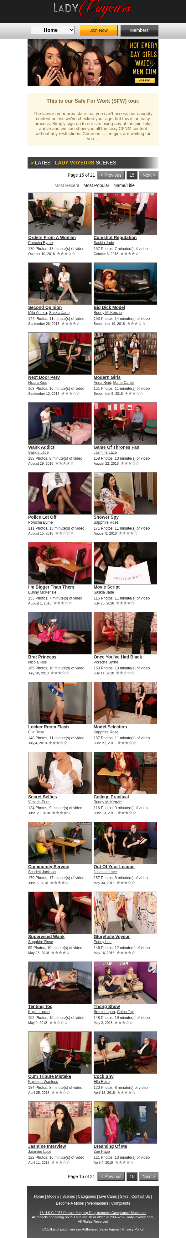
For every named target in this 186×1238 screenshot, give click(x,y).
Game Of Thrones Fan (116, 447)
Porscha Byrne (40, 243)
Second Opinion (45, 307)
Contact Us (141, 1196)
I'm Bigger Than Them (51, 587)
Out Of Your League (114, 866)
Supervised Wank (46, 936)
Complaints (120, 1203)
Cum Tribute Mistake (49, 1076)
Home (39, 1196)
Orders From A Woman (52, 237)
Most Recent (66, 185)
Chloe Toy (125, 1012)
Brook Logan (104, 1012)
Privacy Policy (132, 1229)
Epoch (64, 1229)
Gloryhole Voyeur (112, 936)
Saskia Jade (104, 243)
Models (53, 1196)
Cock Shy (104, 1076)
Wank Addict (41, 447)
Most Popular (96, 185)
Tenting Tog (40, 1006)
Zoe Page (102, 1151)
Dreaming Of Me (110, 1146)
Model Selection (110, 726)
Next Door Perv (44, 377)
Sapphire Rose (106, 522)
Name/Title (124, 185)
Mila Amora (37, 313)
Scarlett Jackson (42, 872)
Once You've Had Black (118, 656)
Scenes (68, 1196)
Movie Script (107, 587)
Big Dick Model (109, 307)
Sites (124, 1196)
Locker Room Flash (48, 726)
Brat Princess (42, 656)
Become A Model (70, 1203)
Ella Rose (36, 732)
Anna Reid (102, 382)
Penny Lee (102, 942)
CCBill (47, 1229)
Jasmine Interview (47, 1146)
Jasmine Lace (105, 452)
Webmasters (97, 1203)
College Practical (111, 796)
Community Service (48, 866)
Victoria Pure (38, 802)
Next (149, 62)
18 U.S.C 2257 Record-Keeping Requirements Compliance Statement (93, 1213)
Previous (37, 62)
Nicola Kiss (37, 382)
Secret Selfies (42, 796)
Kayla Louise (39, 1012)
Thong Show (107, 1006)
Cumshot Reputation (115, 237)
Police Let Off (42, 517)
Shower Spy (106, 517)
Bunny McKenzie (108, 313)
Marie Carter (123, 382)
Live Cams (108, 1196)
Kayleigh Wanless (43, 1081)
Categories (87, 1196)
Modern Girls (107, 377)
